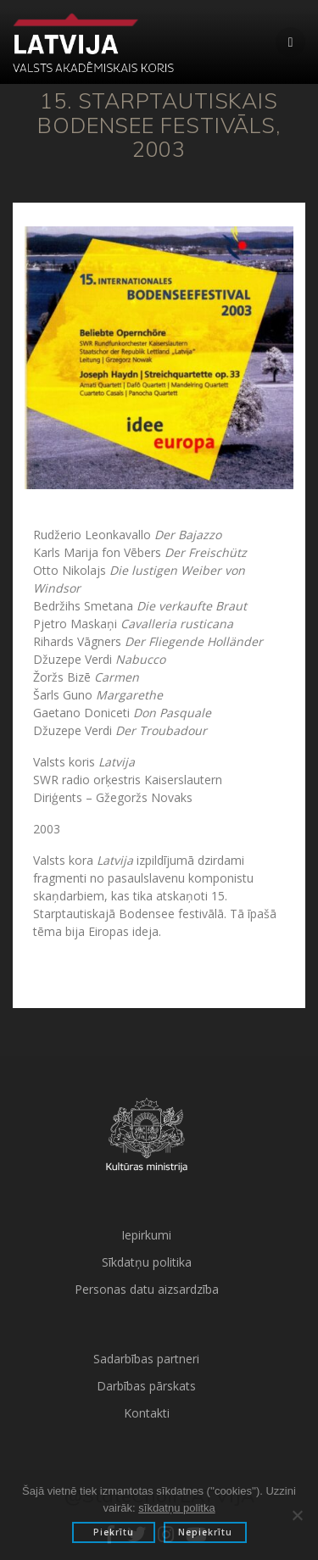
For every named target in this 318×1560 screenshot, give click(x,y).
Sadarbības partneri (146, 1359)
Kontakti (147, 1413)
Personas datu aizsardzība (147, 1289)
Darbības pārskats (146, 1386)
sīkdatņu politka (176, 1508)
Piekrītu (113, 1532)
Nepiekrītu (205, 1532)
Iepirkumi (146, 1235)
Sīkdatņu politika (147, 1262)
